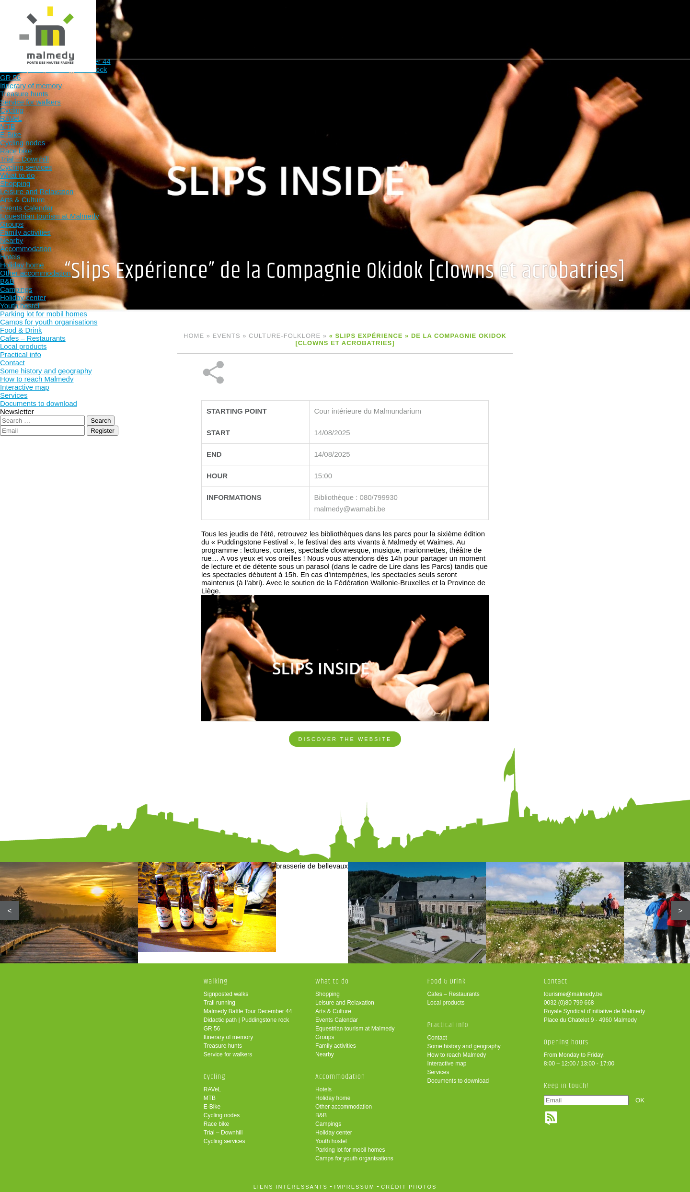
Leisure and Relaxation (344, 999)
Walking (201, 22)
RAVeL (212, 1086)
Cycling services (224, 1138)
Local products (445, 999)
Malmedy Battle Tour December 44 (248, 1008)
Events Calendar (336, 1017)
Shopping (327, 991)
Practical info (514, 22)
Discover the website (345, 707)
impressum (354, 1184)
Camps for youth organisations (354, 1155)
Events (227, 335)
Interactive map (446, 1060)
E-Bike (212, 1103)
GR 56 (212, 1025)
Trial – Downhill (223, 1129)
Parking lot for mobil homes (350, 1147)
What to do (326, 22)
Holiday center (333, 1129)
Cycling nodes (222, 1112)
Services (438, 1069)
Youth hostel (331, 1138)
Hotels (323, 1086)
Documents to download (458, 1078)
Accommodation (389, 22)
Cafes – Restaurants (453, 991)
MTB (210, 1095)
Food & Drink (452, 22)
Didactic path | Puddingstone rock (246, 1017)
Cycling (264, 22)
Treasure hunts (223, 1043)
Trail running (219, 999)
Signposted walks (226, 991)
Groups (324, 1034)
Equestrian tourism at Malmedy (354, 1025)
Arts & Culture (333, 1008)
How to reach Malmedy (456, 1052)
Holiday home (332, 1095)
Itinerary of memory (228, 1034)
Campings (328, 1121)
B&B (321, 1112)
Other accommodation (343, 1103)
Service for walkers (228, 1051)
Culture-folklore (285, 335)
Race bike (216, 1121)
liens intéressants (290, 1184)
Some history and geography (463, 1043)
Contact (437, 1034)
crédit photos (409, 1184)
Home (194, 335)
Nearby (324, 1051)
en (653, 16)
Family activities (335, 1043)
